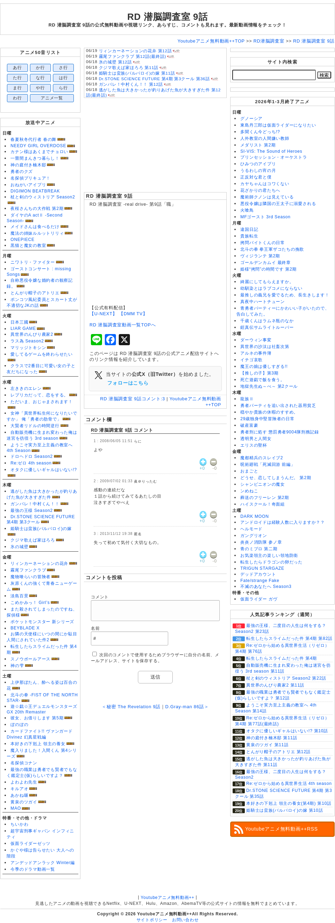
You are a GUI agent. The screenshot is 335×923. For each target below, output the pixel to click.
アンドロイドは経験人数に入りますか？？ (282, 522)
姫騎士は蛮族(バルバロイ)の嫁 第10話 (284, 810)
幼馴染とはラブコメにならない (271, 288)
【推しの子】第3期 (259, 373)
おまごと (249, 471)
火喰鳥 (247, 210)
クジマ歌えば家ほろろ (32, 540)
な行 (40, 77)
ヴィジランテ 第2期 (260, 256)
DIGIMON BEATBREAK (35, 191)
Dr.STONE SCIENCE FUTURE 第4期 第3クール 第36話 (154, 79)
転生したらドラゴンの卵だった (271, 562)
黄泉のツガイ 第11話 (267, 744)
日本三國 (19, 322)
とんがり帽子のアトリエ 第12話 (278, 751)
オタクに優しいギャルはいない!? (43, 469)
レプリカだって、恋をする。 (39, 395)
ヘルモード (251, 529)
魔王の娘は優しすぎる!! (264, 366)
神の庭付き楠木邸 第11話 (271, 737)
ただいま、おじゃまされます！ (41, 401)
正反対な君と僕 (255, 177)
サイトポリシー (152, 919)
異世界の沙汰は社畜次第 (264, 346)
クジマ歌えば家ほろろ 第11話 (129, 68)
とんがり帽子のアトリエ (34, 292)
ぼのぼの (19, 724)
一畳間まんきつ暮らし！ (34, 158)
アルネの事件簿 (255, 353)
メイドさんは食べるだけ (34, 226)
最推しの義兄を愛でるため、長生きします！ (284, 295)
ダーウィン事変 (255, 340)
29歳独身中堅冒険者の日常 (267, 418)
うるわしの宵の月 (258, 170)
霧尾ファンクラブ (28, 570)
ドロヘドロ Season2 (31, 456)
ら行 (63, 87)
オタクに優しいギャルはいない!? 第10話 (287, 730)
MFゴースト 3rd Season (265, 216)
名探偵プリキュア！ (30, 178)
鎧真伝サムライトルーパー (267, 327)
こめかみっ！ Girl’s (30, 602)
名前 (95, 628)
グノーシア (251, 118)
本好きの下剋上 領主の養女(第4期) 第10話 (289, 803)
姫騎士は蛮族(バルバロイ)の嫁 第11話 (137, 73)
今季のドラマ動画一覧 (32, 869)
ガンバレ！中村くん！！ (34, 503)
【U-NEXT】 (103, 313)
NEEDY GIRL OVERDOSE (38, 145)
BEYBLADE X (24, 628)
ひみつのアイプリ (258, 163)
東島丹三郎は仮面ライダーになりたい (278, 125)
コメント (100, 597)
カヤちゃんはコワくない (264, 183)
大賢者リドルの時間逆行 (34, 425)
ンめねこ (249, 491)
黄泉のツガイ (23, 802)
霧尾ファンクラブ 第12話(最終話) (132, 56)
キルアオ (19, 788)
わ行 (17, 98)
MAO (15, 808)
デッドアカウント (258, 574)
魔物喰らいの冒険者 (30, 576)
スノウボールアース (30, 659)
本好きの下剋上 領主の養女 (37, 743)
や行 (40, 87)
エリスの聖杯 (253, 445)
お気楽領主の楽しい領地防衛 (269, 555)
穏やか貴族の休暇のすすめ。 (269, 412)
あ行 (17, 67)
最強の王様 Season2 (31, 510)
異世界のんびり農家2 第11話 (275, 685)
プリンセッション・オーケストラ (273, 157)
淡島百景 (19, 595)
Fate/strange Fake (259, 580)
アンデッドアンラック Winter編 (42, 862)
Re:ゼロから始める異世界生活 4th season (289, 783)
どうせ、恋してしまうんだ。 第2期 (275, 477)
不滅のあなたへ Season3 (265, 586)
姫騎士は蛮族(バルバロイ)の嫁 (41, 528)
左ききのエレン (25, 388)
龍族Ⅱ (247, 398)
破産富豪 (249, 425)
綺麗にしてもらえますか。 (267, 281)
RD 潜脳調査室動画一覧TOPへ (122, 324)
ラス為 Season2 (27, 341)
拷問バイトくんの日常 (262, 242)
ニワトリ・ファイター (32, 262)
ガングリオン (253, 535)
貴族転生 (249, 236)
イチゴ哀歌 (251, 359)
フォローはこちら (127, 383)
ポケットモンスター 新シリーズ (42, 621)
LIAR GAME (23, 328)
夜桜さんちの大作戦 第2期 (36, 208)
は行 (63, 77)
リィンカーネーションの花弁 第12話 (135, 51)
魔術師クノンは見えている (267, 197)
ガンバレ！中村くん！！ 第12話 (131, 84)
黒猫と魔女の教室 (28, 245)
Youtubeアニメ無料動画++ (167, 897)
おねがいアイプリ (28, 184)
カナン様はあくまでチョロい (39, 151)
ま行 (17, 87)
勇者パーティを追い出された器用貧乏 (278, 405)
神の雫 (17, 665)
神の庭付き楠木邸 (28, 164)
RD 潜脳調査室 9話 (109, 196)
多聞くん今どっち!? (260, 131)
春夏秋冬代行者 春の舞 (33, 139)
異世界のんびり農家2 (31, 334)
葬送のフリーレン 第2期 (264, 497)
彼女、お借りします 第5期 (36, 718)
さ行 (63, 67)
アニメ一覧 (52, 98)
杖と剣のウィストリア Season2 (42, 197)
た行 (17, 77)
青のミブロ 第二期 (258, 548)
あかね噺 (19, 795)
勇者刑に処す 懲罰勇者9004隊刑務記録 (279, 432)
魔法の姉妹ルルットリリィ (37, 233)
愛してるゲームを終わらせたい (41, 354)
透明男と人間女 (255, 438)
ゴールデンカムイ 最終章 (265, 262)
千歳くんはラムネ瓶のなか (267, 320)
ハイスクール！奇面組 (262, 504)
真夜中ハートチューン (262, 301)
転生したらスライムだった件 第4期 (281, 658)
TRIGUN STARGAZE (262, 568)
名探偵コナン (23, 763)
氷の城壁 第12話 (115, 62)
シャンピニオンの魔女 (262, 484)
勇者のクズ (21, 171)
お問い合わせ (185, 919)
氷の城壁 (19, 546)
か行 (40, 67)
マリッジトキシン (28, 347)
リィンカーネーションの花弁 (39, 563)
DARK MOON (254, 516)
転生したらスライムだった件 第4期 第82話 (289, 638)
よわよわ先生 (23, 782)
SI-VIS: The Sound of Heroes (271, 151)
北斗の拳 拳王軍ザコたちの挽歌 (272, 249)
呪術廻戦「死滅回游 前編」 (267, 464)
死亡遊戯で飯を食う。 (262, 379)
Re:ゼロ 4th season (31, 463)
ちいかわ (19, 824)
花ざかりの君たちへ (260, 190)
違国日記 (249, 229)
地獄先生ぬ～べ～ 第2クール (269, 386)
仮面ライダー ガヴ (258, 599)
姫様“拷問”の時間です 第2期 (268, 269)
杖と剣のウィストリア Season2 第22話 (286, 678)
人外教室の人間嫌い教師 (264, 138)
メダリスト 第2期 (257, 145)
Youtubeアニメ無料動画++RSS (281, 829)
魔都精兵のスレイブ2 (261, 457)
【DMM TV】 (133, 313)
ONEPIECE (22, 239)
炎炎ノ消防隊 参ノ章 (261, 542)
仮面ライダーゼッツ (30, 843)
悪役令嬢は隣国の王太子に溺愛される (278, 203)
